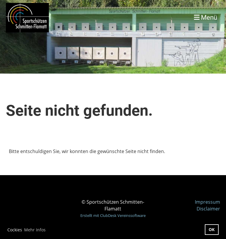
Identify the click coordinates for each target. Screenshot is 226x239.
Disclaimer (208, 208)
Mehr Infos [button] (35, 230)
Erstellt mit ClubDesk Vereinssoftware (113, 215)
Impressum (207, 202)
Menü (205, 17)
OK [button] (212, 229)
